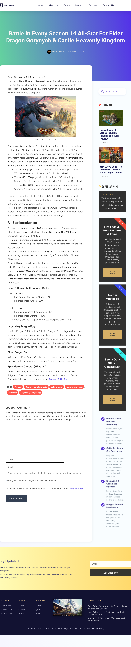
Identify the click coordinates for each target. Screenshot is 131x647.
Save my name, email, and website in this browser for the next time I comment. (45, 473)
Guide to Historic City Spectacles (113, 466)
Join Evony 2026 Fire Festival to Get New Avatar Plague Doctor (111, 169)
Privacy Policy (98, 628)
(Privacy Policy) (76, 488)
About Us (53, 5)
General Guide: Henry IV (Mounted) (112, 457)
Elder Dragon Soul (74, 387)
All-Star (18, 387)
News (79, 5)
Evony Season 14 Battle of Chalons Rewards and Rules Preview (109, 134)
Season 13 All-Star (58, 379)
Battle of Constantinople (36, 387)
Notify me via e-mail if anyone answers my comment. (31, 480)
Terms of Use (85, 628)
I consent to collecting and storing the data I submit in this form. (45, 488)
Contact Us (108, 5)
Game (66, 5)
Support (93, 5)
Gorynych (13, 392)
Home (40, 5)
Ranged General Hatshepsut (113, 484)
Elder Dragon (57, 387)
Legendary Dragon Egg (31, 392)
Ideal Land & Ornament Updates (112, 476)
